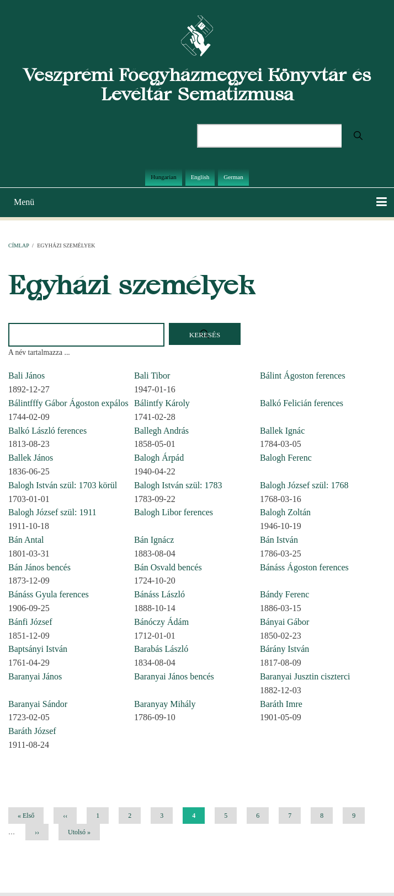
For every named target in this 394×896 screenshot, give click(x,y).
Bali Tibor (152, 375)
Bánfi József (30, 622)
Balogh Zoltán (285, 512)
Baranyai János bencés (174, 676)
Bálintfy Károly (162, 403)
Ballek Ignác (282, 430)
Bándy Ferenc (284, 594)
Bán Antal (26, 539)
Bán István (279, 539)
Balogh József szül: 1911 (52, 512)
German (233, 177)
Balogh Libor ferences (173, 512)
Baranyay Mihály (165, 704)
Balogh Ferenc (286, 457)
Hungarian (163, 177)
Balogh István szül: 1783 (178, 485)
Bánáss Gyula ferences (48, 594)
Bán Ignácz (154, 539)
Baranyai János (35, 676)
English (200, 177)
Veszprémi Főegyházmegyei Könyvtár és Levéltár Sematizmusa (197, 84)
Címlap (18, 245)
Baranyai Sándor (37, 704)
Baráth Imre (281, 704)
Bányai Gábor (284, 622)
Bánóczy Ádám (161, 622)
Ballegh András (161, 430)
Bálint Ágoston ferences (302, 375)
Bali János (26, 375)
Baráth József (32, 731)
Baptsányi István (37, 649)
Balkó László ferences (47, 430)
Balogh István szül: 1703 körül (62, 485)
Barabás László (161, 649)
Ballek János (30, 457)
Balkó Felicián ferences (301, 403)
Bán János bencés (39, 567)
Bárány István (284, 649)
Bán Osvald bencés (168, 567)
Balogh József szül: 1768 (304, 485)
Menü (24, 202)
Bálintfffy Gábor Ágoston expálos (68, 403)
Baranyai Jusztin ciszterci (305, 676)
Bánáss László (159, 594)
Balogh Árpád (159, 457)
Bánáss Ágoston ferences (304, 567)
